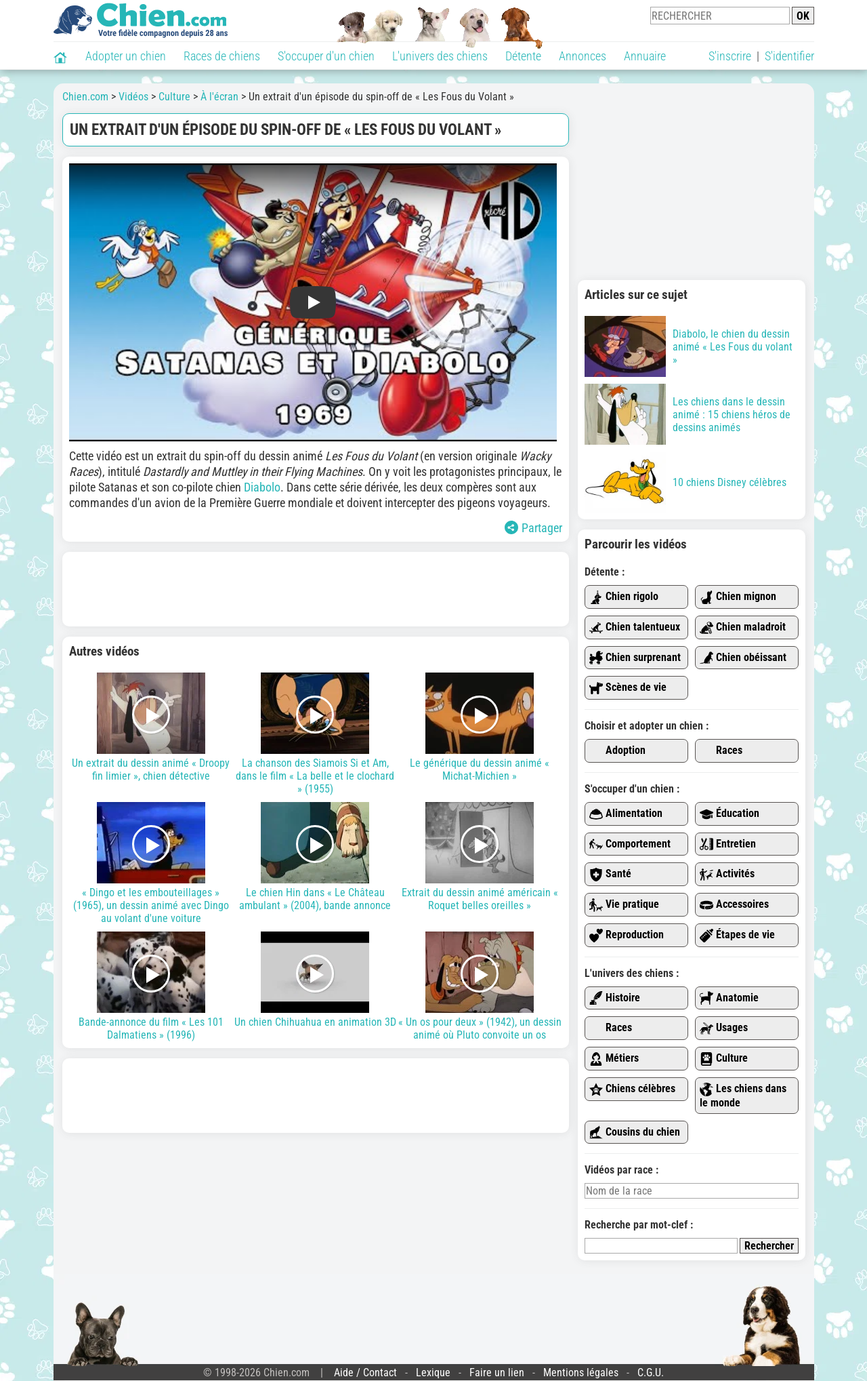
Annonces (582, 56)
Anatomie (729, 998)
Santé (610, 874)
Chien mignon (738, 597)
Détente (523, 56)
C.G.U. (650, 1372)
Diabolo (262, 487)
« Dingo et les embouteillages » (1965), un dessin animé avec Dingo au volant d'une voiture (151, 863)
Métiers (614, 1059)
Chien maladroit (743, 627)
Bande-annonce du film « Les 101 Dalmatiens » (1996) (151, 986)
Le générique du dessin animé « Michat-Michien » (480, 727)
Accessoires (734, 905)
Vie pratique (624, 905)
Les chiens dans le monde (743, 1095)
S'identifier (789, 56)
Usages (724, 1028)
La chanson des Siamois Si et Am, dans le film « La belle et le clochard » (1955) (315, 734)
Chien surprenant (635, 658)
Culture (724, 1059)
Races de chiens (222, 56)
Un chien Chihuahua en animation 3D (315, 980)
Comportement (630, 844)
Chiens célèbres (632, 1089)
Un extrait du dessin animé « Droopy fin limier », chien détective (151, 727)
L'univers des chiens (440, 56)
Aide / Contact (365, 1372)
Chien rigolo (623, 597)
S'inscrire (730, 56)
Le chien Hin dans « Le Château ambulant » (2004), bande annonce (315, 857)
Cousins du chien (634, 1132)
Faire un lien (496, 1372)
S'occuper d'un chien (326, 56)
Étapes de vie (737, 935)
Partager (533, 528)
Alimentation (625, 814)
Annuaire (645, 56)
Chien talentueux (634, 627)
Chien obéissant (743, 658)
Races (721, 751)
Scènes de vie (628, 688)
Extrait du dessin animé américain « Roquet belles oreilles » (480, 857)
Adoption (617, 751)
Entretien (728, 844)
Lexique (433, 1372)
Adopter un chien (125, 56)
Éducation (729, 814)
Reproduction (626, 935)
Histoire (614, 998)
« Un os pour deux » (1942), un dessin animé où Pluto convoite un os (480, 986)
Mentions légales (580, 1372)
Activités (727, 874)
